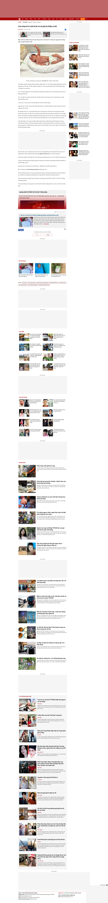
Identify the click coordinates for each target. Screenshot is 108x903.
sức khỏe (44, 80)
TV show (44, 18)
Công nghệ (71, 18)
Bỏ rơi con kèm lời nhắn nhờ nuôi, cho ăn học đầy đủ (26, 270)
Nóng (26, 18)
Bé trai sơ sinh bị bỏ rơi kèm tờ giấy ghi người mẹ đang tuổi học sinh (39, 215)
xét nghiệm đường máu (43, 153)
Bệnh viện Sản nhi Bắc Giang (25, 39)
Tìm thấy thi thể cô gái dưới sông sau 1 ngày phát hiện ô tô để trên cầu (36, 355)
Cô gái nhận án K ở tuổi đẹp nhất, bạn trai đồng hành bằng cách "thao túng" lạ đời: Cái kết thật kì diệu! (84, 48)
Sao (35, 18)
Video (31, 18)
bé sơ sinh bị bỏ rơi (45, 39)
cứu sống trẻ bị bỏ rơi (23, 284)
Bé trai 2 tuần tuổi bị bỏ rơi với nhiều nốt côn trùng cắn (42, 270)
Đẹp (53, 18)
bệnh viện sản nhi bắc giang (42, 282)
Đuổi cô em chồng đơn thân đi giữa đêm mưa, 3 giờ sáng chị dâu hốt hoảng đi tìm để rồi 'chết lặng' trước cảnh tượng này (84, 84)
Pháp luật (30, 22)
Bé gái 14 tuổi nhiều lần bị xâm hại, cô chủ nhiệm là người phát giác (35, 401)
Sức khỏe (39, 22)
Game (65, 18)
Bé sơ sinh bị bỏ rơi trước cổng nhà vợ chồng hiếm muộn (58, 270)
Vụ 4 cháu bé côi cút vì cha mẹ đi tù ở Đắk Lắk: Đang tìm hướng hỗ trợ (35, 34)
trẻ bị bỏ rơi (25, 282)
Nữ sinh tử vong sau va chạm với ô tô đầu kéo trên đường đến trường (59, 346)
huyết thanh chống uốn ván (44, 284)
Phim (39, 18)
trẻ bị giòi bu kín (63, 282)
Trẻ (57, 18)
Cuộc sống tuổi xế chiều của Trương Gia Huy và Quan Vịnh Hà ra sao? (83, 143)
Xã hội (82, 18)
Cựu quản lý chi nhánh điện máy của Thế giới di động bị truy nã (59, 401)
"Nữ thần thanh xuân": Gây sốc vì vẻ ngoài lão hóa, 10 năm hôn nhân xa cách (35, 411)
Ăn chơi (77, 18)
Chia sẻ (20, 230)
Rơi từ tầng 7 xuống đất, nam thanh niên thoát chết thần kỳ (35, 346)
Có (37, 235)
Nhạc (49, 18)
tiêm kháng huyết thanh (33, 169)
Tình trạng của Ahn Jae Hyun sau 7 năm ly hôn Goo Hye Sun (60, 431)
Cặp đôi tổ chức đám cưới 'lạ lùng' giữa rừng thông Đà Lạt (83, 56)
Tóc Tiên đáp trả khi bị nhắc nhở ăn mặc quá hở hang (35, 421)
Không (48, 235)
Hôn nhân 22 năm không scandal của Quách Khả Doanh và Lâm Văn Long (83, 125)
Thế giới (34, 22)
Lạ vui (61, 18)
